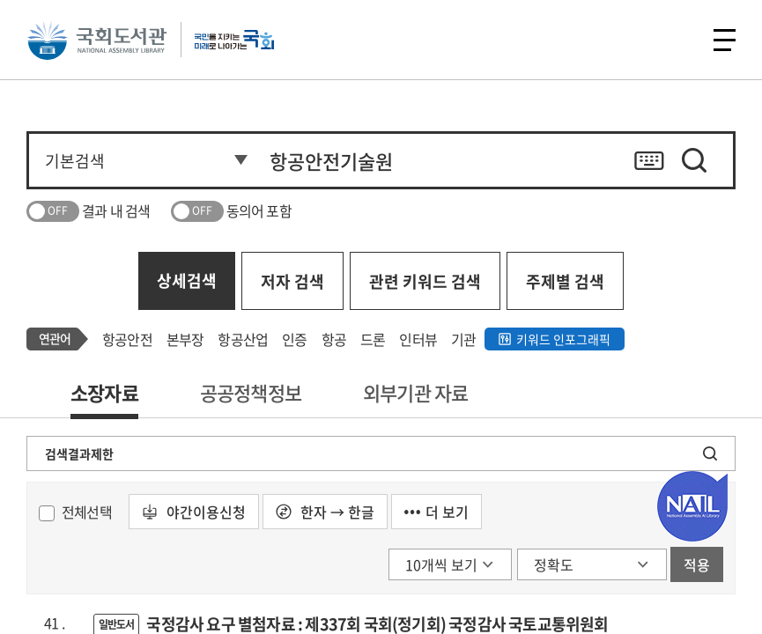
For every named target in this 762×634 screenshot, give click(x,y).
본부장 (185, 339)
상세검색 (187, 280)
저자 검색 (292, 281)
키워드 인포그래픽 (563, 339)
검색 (694, 160)
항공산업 (243, 339)
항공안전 (127, 339)
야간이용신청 (194, 511)
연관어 (55, 338)
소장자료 (104, 392)
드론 (372, 339)
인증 (294, 339)
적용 (697, 564)
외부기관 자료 (415, 392)
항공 (334, 339)
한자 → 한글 (325, 511)
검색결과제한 (79, 453)
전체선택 (87, 512)
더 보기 (436, 511)
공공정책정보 (250, 392)
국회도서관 (96, 40)
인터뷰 (418, 339)
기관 (463, 339)
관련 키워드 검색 (425, 281)
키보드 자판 (649, 160)
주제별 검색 (565, 281)
